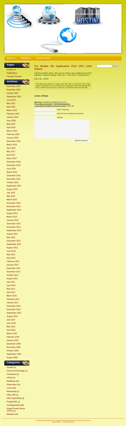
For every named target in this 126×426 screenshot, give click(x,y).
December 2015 (14, 175)
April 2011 (11, 292)
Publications (26, 58)
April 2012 (11, 258)
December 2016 (14, 162)
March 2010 (12, 333)
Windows (11, 414)
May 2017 (11, 151)
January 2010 (12, 340)
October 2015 (12, 182)
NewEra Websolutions (69, 420)
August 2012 (12, 248)
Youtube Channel (43, 58)
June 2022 (11, 100)
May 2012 (11, 254)
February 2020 (13, 134)
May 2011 (11, 289)
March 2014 (12, 217)
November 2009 (14, 347)
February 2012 (13, 261)
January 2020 (12, 138)
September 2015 (14, 186)
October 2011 (12, 275)
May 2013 (11, 237)
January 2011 (12, 303)
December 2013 (14, 224)
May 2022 (11, 103)
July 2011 (11, 282)
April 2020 (11, 127)
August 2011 (12, 279)
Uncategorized (13, 405)
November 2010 (14, 309)
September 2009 (14, 354)
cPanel (10, 378)
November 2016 (14, 165)
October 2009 (12, 351)
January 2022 (12, 117)
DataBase (11, 381)
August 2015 (12, 189)
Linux (9, 388)
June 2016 (11, 169)
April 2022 (11, 107)
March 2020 (12, 131)
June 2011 (11, 285)
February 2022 (13, 114)
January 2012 (12, 265)
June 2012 (11, 251)
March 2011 (12, 296)
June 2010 (11, 323)
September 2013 (14, 230)
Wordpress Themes (84, 420)
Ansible (10, 367)
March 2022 (12, 110)
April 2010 (11, 330)
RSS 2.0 (39, 87)
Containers (11, 374)
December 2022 (14, 86)
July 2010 (11, 320)
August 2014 (12, 213)
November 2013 (14, 227)
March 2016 (12, 172)
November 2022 (14, 90)
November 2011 (14, 272)
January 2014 (12, 220)
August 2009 (12, 357)
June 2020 (11, 121)
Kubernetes (12, 384)
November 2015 (14, 179)
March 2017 (12, 158)
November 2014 (14, 206)
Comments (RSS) (68, 422)
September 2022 (14, 97)
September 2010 (14, 313)
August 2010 (12, 316)
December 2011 (14, 268)
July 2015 (11, 193)
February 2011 (13, 299)
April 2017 (11, 155)
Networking (11, 391)
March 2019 (12, 145)
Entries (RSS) (56, 422)
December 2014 (14, 203)
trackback (70, 87)
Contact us (11, 58)
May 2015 (11, 196)
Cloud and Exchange (16, 371)
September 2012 (14, 244)
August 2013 (12, 234)
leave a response (58, 87)
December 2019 (14, 141)
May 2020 (11, 124)
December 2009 (14, 344)
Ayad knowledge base (35, 10)
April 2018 (11, 148)
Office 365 (11, 395)
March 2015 (12, 200)
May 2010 (11, 327)
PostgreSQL (12, 402)
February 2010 (13, 337)
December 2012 (14, 241)
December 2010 (14, 306)
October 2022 (12, 93)
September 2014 (14, 210)
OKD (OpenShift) (14, 398)
